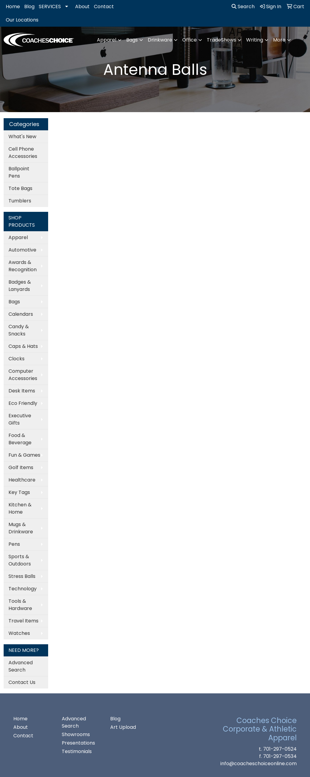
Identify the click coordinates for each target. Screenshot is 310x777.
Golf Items (20, 467)
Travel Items (23, 620)
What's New (22, 136)
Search (243, 6)
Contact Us (21, 682)
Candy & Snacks (18, 330)
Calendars (20, 314)
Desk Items (21, 390)
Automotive (22, 249)
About (82, 6)
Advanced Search (20, 666)
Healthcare (21, 479)
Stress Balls (21, 576)
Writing (254, 39)
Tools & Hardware (20, 605)
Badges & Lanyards (19, 285)
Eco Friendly (22, 403)
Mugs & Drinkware (20, 528)
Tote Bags (20, 188)
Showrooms (76, 734)
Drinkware (160, 39)
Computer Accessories (22, 375)
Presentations (78, 742)
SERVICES (50, 6)
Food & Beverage (19, 439)
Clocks (16, 358)
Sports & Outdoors (19, 560)
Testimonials (77, 751)
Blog (29, 6)
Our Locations (22, 19)
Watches (19, 633)
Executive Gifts (19, 419)
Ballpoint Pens (18, 172)
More (279, 39)
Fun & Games (24, 455)
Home (13, 6)
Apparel (106, 39)
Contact (104, 6)
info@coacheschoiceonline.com (258, 763)
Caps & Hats (23, 346)
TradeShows (221, 39)
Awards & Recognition (22, 266)
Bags (132, 39)
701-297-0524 (280, 748)
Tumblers (19, 200)
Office (189, 39)
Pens (14, 544)
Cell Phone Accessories (22, 152)
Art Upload (123, 727)
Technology (22, 588)
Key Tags (19, 492)
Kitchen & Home (19, 508)
